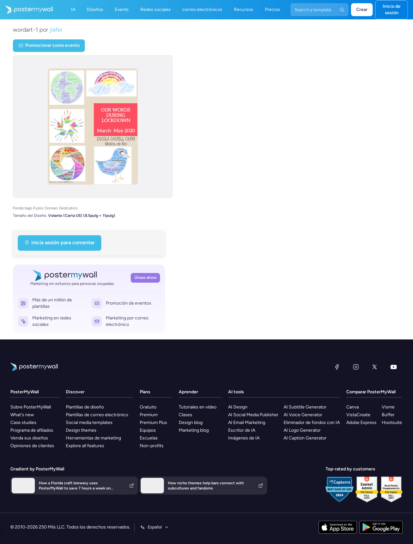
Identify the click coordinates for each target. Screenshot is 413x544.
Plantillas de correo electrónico (97, 415)
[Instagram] (355, 366)
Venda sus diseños (29, 438)
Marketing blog (194, 430)
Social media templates (89, 422)
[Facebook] (336, 366)
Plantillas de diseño (85, 407)
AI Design (237, 407)
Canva (352, 407)
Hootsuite (392, 422)
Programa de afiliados (31, 430)
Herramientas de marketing (93, 438)
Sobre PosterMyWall (30, 407)
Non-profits (152, 445)
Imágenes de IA (243, 438)
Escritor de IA (241, 430)
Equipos (148, 430)
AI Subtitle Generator (305, 407)
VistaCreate (358, 415)
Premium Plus (153, 422)
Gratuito (148, 407)
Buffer (388, 415)
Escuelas (149, 438)
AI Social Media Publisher (253, 415)
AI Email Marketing (246, 422)
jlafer (56, 29)
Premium (149, 415)
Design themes (81, 430)
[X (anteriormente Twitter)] (374, 366)
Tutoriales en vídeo (198, 407)
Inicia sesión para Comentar (59, 242)
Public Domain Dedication (55, 208)
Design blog (191, 422)
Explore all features (85, 445)
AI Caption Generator (305, 438)
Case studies (23, 422)
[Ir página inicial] (26, 9)
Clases (185, 415)
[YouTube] (393, 366)
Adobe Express (361, 422)
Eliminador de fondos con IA (312, 422)
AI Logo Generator (302, 430)
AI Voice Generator (303, 415)
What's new (22, 415)
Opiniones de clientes (32, 445)
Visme (388, 407)
